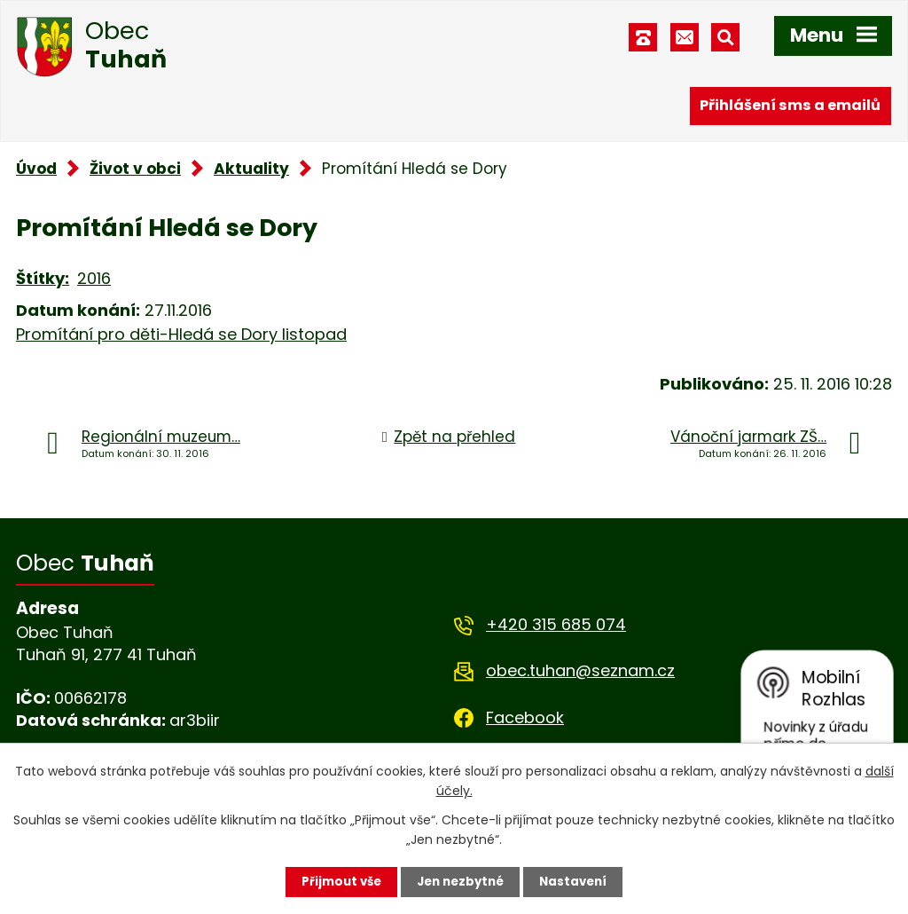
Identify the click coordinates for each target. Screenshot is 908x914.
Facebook (525, 717)
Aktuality (251, 168)
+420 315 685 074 (556, 624)
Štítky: (42, 278)
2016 (94, 278)
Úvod (36, 168)
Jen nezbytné (460, 881)
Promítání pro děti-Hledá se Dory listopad (181, 334)
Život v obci (135, 168)
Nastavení (578, 881)
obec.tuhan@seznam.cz (580, 670)
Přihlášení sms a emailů (790, 104)
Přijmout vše (336, 881)
